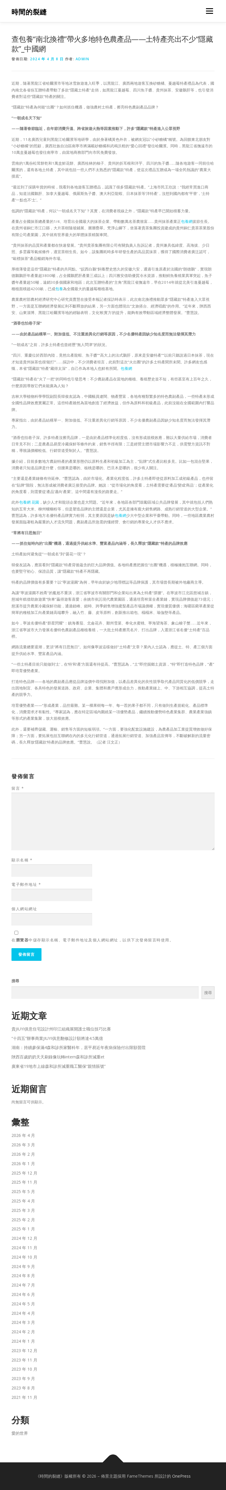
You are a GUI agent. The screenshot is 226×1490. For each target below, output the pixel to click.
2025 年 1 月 (23, 1229)
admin (82, 58)
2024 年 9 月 (23, 1266)
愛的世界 (19, 1433)
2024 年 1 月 (23, 1341)
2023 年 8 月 (23, 1388)
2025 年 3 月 (23, 1210)
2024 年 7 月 (23, 1285)
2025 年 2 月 (23, 1219)
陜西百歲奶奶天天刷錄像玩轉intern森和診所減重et (57, 1057)
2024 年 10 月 (24, 1257)
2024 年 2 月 (23, 1331)
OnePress (181, 1476)
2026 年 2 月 (23, 1154)
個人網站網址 (24, 908)
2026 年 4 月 (23, 1135)
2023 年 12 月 (24, 1350)
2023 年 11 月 (24, 1360)
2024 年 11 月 (24, 1247)
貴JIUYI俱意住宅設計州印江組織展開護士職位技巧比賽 (61, 1029)
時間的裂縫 (29, 12)
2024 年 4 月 (23, 1313)
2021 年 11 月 (24, 1397)
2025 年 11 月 (24, 1182)
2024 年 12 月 (24, 1238)
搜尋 (15, 980)
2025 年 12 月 (24, 1173)
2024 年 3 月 (23, 1322)
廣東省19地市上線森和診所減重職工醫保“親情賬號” (58, 1066)
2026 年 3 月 (23, 1144)
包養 (59, 288)
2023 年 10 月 (24, 1369)
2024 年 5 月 (23, 1304)
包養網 (186, 221)
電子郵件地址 (26, 884)
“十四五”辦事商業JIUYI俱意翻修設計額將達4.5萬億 (57, 1038)
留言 (17, 788)
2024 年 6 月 (23, 1294)
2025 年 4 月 (23, 1201)
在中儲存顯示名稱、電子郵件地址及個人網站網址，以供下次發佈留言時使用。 (92, 940)
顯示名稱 (21, 860)
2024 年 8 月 (23, 1275)
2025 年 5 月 (23, 1191)
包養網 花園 (29, 502)
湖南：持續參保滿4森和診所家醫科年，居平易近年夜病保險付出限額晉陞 (78, 1047)
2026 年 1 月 (23, 1163)
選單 (208, 11)
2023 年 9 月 (23, 1378)
